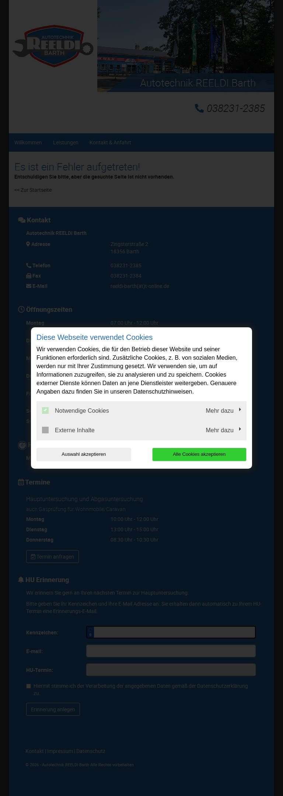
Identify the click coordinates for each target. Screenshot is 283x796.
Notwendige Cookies (75, 410)
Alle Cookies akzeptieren (199, 454)
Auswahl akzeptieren (84, 454)
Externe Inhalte (68, 430)
